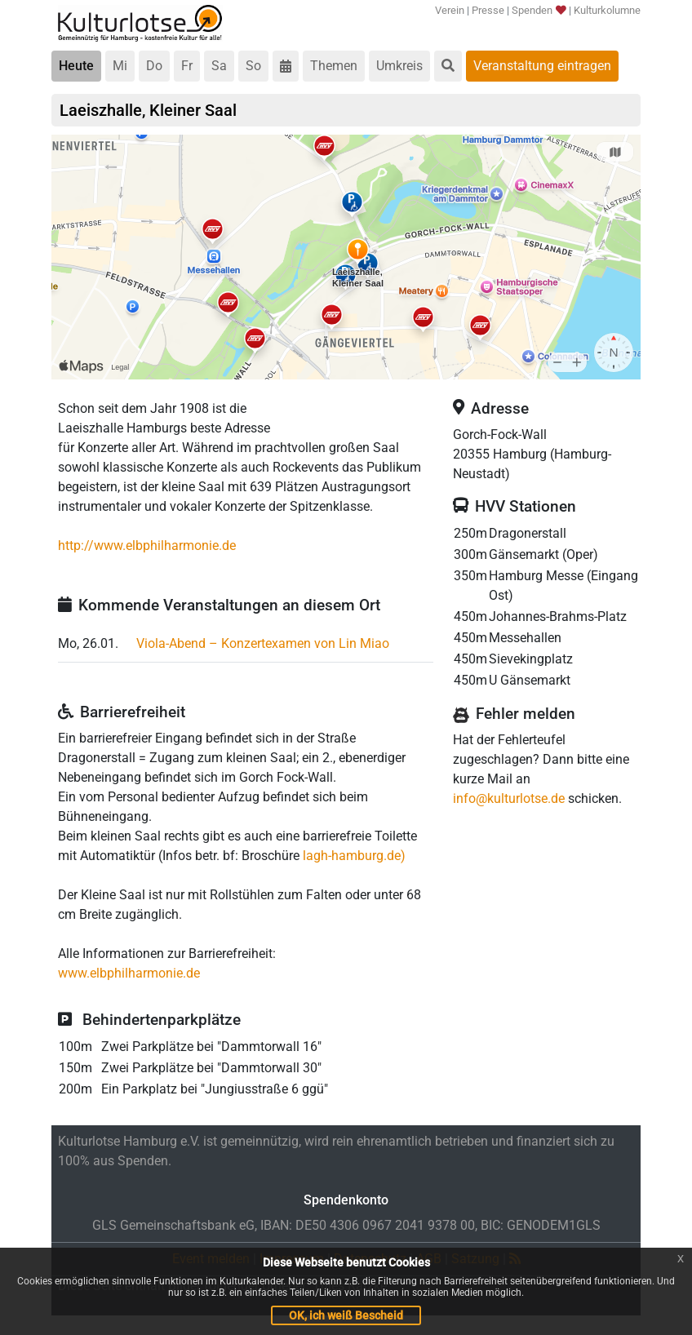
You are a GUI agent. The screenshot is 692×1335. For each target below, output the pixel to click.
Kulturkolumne (607, 10)
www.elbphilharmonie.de (129, 973)
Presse (488, 10)
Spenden (538, 10)
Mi (120, 65)
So (253, 65)
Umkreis (399, 65)
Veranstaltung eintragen (542, 65)
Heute (76, 65)
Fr (187, 65)
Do (154, 65)
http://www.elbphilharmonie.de (147, 545)
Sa (219, 65)
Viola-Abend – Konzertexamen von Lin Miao (262, 643)
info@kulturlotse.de (509, 798)
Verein (449, 10)
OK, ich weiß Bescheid (346, 1315)
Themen (333, 65)
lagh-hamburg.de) (354, 855)
